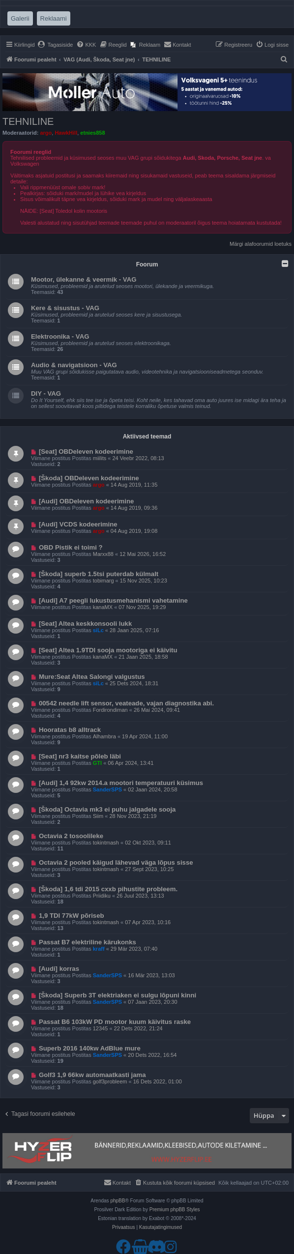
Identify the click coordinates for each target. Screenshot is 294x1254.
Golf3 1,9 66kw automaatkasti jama (92, 1075)
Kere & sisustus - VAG (65, 308)
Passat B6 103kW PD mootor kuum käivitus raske (115, 1021)
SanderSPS (107, 789)
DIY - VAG (46, 393)
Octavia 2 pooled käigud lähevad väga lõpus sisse (116, 862)
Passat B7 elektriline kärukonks (87, 942)
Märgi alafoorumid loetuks (261, 244)
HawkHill (66, 133)
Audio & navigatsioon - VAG (74, 365)
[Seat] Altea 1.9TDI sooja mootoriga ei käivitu (108, 650)
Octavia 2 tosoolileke (71, 836)
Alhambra (104, 736)
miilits (100, 458)
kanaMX (103, 607)
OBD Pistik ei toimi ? (71, 547)
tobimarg (103, 580)
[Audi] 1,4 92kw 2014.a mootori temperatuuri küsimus (121, 783)
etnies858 (92, 133)
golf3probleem (110, 1081)
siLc (98, 630)
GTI (97, 763)
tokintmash (106, 843)
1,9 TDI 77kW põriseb (71, 915)
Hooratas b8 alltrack (70, 729)
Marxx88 (103, 554)
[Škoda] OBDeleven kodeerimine (89, 478)
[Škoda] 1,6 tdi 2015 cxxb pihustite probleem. (108, 889)
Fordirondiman (110, 710)
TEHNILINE (28, 121)
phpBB (117, 1200)
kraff (99, 949)
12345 (100, 1028)
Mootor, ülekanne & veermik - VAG (83, 279)
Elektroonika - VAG (60, 336)
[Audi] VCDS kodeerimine (78, 524)
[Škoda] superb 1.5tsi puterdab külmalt (98, 574)
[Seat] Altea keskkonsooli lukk (85, 623)
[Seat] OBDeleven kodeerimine (86, 451)
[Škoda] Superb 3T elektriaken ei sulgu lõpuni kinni (117, 995)
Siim (98, 816)
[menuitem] (55, 45)
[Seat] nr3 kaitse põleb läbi (80, 756)
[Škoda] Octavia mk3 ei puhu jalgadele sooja (107, 809)
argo (46, 133)
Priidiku (102, 896)
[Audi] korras (59, 968)
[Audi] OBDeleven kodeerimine (86, 501)
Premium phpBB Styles (174, 1209)
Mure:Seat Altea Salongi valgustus (92, 676)
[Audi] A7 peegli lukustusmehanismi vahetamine (113, 600)
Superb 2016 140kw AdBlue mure (90, 1048)
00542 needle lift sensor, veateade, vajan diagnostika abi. (126, 703)
